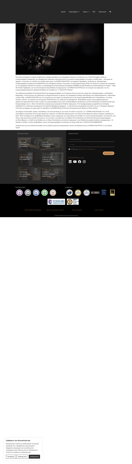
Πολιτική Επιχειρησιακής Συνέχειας (55, 226)
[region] (23, 449)
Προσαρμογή (10, 456)
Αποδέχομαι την (83, 166)
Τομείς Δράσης (74, 11)
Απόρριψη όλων (22, 456)
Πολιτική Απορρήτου (77, 226)
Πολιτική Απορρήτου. (89, 166)
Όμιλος (86, 11)
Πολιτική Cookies (99, 226)
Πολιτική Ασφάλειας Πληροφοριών (33, 226)
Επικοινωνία (102, 12)
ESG (94, 12)
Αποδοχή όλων (34, 456)
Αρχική (63, 12)
